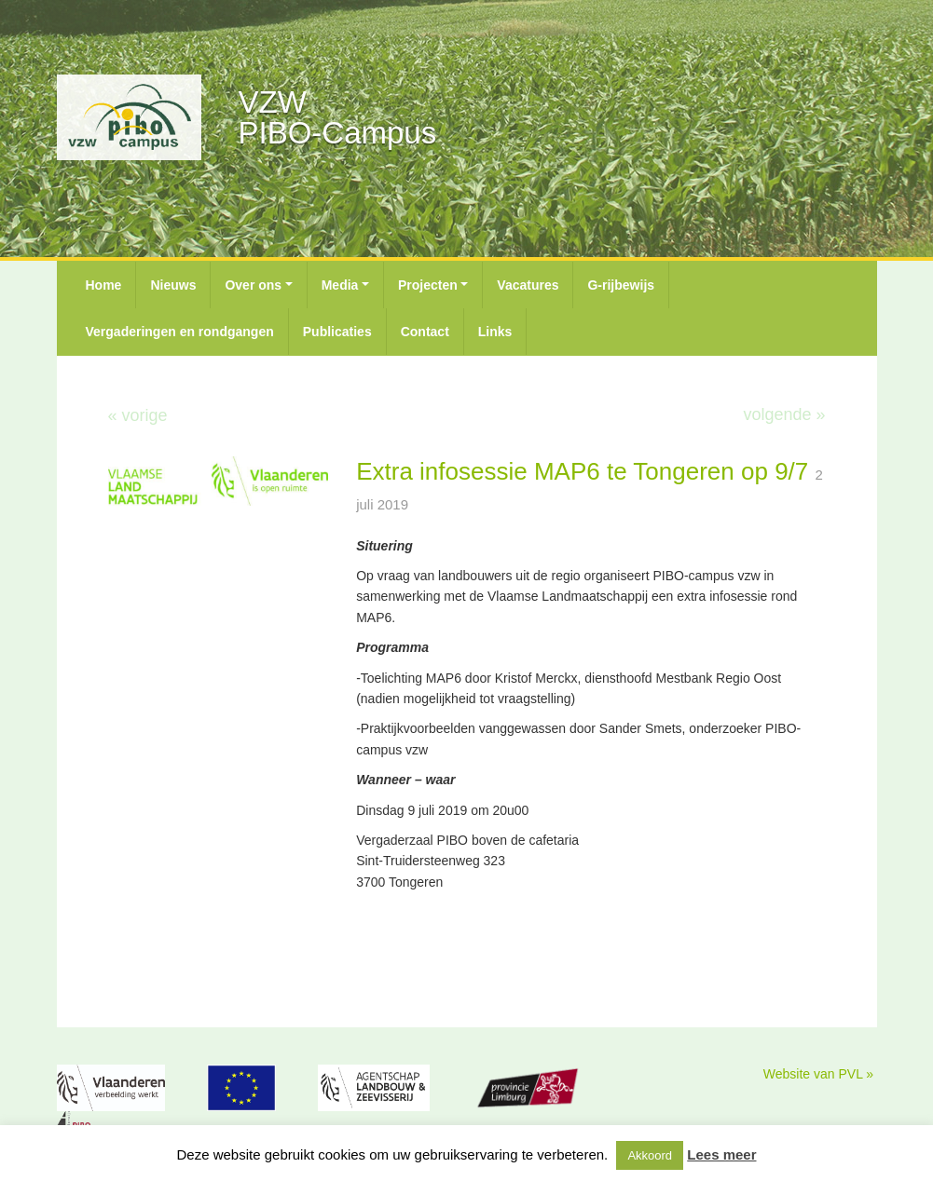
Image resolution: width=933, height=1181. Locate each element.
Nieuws (173, 285)
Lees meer (721, 1154)
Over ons (253, 285)
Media (340, 285)
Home (104, 285)
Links (495, 331)
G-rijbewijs (620, 285)
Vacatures (527, 285)
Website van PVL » (818, 1073)
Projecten (428, 285)
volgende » (784, 414)
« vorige (138, 415)
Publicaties (337, 331)
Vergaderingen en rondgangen (180, 331)
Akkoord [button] (649, 1155)
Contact (425, 331)
